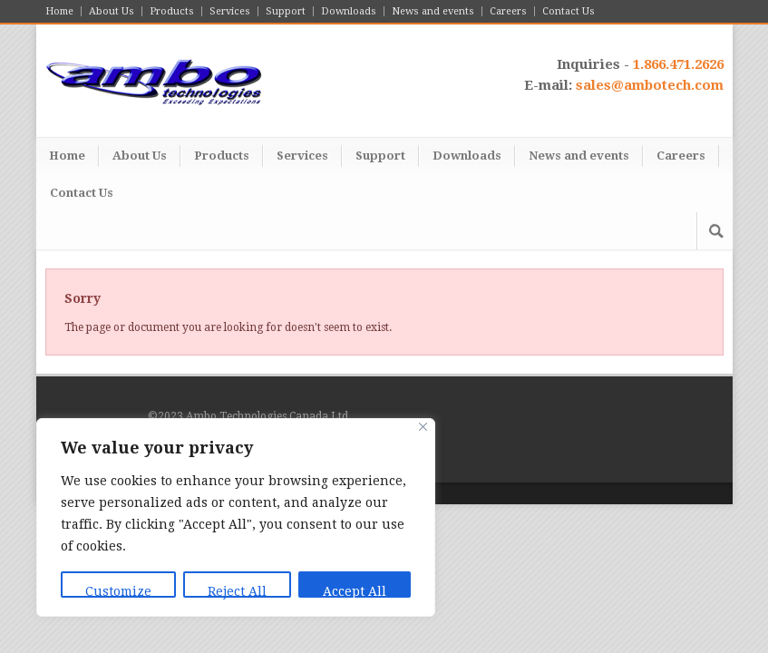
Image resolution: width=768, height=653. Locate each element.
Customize (118, 591)
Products (172, 11)
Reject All (237, 591)
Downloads (348, 11)
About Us (111, 11)
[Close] (423, 427)
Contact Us (568, 11)
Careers (508, 11)
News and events (433, 11)
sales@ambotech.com (650, 85)
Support (286, 11)
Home (59, 11)
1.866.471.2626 (678, 64)
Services (229, 11)
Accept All (354, 591)
